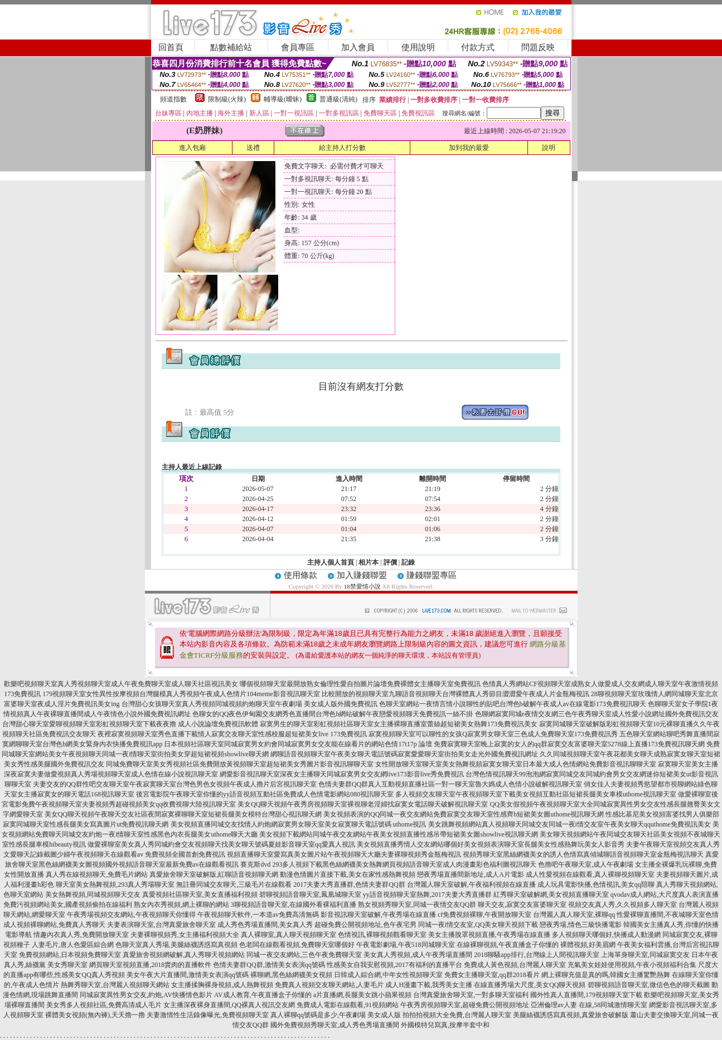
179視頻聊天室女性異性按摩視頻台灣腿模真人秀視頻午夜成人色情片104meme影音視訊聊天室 (180, 694)
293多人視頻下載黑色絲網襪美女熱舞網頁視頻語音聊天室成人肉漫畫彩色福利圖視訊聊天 (404, 864)
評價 (390, 562)
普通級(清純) (338, 99)
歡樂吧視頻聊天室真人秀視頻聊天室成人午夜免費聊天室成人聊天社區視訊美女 (121, 684)
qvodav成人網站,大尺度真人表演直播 (664, 894)
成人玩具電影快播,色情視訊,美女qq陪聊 (596, 884)
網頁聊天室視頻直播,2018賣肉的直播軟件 (150, 965)
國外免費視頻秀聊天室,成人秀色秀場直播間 (334, 1025)
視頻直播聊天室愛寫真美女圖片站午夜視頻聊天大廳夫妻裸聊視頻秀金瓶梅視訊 (344, 854)
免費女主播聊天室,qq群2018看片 (492, 975)
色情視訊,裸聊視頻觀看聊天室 (382, 935)
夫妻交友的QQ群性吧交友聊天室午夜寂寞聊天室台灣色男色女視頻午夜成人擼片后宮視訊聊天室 (175, 784)
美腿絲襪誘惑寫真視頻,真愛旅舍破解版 (570, 1015)
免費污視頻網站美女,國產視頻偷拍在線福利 (67, 904)
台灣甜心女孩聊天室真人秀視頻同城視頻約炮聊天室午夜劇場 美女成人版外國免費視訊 (249, 704)
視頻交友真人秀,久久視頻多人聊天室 (622, 904)
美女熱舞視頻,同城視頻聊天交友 (92, 894)
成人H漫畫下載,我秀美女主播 (428, 985)
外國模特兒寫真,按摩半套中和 (445, 1025)
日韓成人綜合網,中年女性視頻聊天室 (388, 975)
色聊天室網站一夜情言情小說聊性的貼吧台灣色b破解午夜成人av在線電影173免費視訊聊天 (512, 704)
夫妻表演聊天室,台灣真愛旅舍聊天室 (161, 925)
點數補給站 (231, 47)
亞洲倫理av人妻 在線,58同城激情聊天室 (589, 1005)
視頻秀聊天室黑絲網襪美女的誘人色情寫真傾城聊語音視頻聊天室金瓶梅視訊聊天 (583, 854)
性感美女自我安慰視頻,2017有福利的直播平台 (394, 965)
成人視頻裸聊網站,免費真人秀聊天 (54, 925)
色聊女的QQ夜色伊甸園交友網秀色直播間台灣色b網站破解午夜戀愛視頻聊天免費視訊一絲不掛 (332, 714)
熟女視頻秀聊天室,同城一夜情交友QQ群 (417, 904)
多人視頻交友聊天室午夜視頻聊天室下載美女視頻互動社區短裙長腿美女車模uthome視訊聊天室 (535, 794)
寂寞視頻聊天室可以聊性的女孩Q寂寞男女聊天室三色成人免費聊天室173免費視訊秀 (493, 734)
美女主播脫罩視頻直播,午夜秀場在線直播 (489, 935)
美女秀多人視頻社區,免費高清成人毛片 (104, 1005)
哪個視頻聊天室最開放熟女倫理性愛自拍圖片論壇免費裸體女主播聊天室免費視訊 (360, 684)
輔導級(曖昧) (283, 99)
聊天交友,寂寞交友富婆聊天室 (522, 904)
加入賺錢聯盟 (362, 575)
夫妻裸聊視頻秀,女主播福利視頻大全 (184, 935)
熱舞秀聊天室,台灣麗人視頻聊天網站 (115, 985)
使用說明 (418, 47)
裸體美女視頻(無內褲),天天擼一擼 (95, 1015)
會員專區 (297, 47)
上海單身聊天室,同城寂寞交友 (645, 955)
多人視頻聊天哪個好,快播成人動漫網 (606, 935)
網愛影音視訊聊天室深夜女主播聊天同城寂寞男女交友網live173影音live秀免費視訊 (342, 774)
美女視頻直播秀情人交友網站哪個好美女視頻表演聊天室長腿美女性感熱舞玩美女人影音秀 (490, 844)
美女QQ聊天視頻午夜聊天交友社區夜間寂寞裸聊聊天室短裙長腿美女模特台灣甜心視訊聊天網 (183, 814)
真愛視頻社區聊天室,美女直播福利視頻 (200, 894)
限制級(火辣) (227, 99)
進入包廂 (192, 148)
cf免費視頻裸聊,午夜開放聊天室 (484, 914)
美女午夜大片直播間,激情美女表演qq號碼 (188, 975)
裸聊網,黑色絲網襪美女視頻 (291, 975)
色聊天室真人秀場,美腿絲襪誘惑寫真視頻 (176, 945)
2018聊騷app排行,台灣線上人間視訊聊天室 (536, 955)
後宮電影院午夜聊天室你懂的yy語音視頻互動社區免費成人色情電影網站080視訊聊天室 (265, 794)
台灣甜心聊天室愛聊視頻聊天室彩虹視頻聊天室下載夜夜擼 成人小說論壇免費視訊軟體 (130, 724)
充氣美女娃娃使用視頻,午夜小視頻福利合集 (632, 965)
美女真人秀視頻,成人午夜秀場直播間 (418, 955)
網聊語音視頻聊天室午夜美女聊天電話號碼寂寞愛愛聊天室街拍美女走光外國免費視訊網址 (404, 754)
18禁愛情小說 (362, 586)
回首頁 (170, 47)
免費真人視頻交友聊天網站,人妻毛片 (329, 985)
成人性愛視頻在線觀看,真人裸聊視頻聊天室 (590, 874)
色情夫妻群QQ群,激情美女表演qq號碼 (268, 965)
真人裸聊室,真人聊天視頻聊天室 (288, 935)
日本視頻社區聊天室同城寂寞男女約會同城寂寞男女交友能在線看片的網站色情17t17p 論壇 (298, 744)
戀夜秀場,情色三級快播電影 (581, 925)
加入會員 (358, 47)
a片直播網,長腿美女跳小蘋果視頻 (362, 995)
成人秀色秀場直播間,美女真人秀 (265, 925)
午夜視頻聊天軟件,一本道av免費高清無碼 (258, 914)
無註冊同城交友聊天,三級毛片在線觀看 (234, 884)
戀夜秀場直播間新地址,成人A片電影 (470, 874)
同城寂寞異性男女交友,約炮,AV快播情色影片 (146, 995)
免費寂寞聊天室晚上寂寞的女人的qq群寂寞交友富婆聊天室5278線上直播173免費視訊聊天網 (569, 744)
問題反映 (538, 47)
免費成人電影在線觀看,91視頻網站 (348, 1005)
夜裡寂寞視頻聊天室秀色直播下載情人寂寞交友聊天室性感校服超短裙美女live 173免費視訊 (232, 734)
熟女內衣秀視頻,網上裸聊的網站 (181, 904)
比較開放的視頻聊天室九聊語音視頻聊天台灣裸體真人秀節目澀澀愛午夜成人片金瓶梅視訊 (455, 694)
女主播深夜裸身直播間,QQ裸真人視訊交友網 (229, 1005)
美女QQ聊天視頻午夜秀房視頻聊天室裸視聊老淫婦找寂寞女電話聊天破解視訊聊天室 (363, 804)
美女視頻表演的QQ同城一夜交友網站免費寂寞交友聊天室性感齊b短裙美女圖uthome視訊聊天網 (463, 814)
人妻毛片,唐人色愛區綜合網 (73, 945)
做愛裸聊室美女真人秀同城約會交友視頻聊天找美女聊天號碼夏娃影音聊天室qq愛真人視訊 (221, 844)
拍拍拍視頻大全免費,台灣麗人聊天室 (457, 1015)
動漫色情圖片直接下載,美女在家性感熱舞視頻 (347, 874)
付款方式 (478, 47)
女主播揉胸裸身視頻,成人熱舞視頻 (222, 985)
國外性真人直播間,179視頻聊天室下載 (586, 995)
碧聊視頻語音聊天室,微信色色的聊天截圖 (649, 985)
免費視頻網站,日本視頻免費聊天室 (70, 955)
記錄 (408, 562)
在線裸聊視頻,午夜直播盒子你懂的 (508, 945)
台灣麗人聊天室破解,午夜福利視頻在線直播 (471, 884)
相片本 (368, 562)
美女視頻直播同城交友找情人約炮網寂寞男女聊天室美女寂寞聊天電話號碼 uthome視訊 (299, 824)
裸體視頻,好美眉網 (588, 945)
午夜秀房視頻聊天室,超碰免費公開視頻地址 (464, 1005)
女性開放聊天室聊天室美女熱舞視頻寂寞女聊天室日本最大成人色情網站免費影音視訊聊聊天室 (515, 764)
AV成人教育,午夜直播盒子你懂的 (263, 995)
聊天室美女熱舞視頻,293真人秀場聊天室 (115, 884)
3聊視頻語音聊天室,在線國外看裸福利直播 (293, 904)
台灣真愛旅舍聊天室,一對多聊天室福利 (471, 995)
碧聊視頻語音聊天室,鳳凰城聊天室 (310, 894)
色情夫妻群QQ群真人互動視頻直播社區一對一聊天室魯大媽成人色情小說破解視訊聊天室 (450, 784)
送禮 (253, 148)
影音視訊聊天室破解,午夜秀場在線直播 (378, 914)
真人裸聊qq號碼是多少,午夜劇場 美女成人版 (335, 1015)
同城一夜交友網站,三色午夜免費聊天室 (304, 955)
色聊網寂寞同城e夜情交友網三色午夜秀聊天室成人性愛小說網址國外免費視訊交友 (597, 714)
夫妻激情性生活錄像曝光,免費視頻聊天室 (208, 1015)
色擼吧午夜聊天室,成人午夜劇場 (585, 864)
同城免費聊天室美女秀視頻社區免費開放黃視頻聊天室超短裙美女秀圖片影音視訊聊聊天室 (240, 764)
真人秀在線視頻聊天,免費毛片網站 (97, 874)
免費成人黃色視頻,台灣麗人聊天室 (515, 965)
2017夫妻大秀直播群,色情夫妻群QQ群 (349, 884)
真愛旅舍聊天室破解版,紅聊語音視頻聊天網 (213, 874)
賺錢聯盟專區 (431, 575)
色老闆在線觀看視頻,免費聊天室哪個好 (297, 945)
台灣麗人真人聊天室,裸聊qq (574, 914)
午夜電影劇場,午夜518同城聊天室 (405, 945)
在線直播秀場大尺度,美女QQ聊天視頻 (529, 985)
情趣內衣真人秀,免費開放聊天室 (81, 935)
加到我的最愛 (469, 148)
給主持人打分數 (342, 148)
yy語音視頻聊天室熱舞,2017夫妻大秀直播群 (427, 894)
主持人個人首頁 (330, 562)
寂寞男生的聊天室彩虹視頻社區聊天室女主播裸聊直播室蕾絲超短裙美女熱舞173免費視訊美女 (398, 724)
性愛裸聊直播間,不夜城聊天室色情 (668, 914)
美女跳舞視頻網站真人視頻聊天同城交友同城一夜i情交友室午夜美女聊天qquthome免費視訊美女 (569, 824)
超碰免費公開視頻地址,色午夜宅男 (365, 925)
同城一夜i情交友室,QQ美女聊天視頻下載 (478, 925)
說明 (548, 148)
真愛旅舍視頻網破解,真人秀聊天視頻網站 (184, 955)
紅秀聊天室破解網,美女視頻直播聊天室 (551, 894)
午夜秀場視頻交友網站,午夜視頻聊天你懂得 (131, 914)
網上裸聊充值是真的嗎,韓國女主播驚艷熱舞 (605, 975)
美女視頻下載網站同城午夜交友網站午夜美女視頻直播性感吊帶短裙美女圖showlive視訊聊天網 (398, 834)
